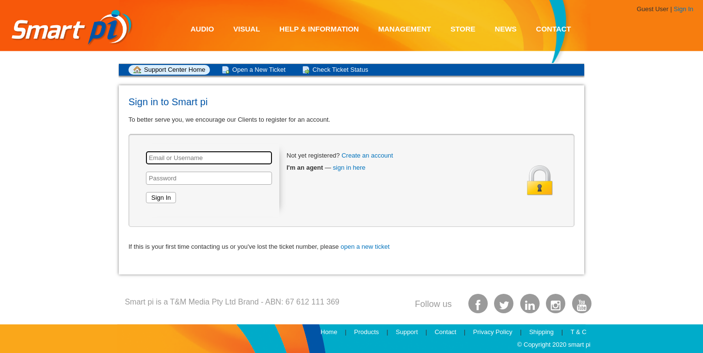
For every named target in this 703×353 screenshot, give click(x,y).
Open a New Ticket (259, 69)
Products (366, 332)
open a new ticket (364, 246)
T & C (579, 332)
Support (407, 332)
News (506, 29)
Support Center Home (174, 69)
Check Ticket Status (340, 69)
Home (328, 332)
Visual (246, 29)
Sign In (683, 9)
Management (404, 29)
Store (462, 29)
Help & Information (319, 29)
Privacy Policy (492, 332)
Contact (553, 29)
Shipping (541, 332)
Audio (202, 29)
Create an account (367, 155)
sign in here (349, 167)
